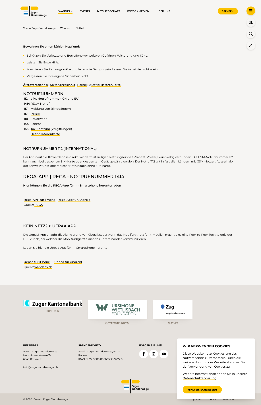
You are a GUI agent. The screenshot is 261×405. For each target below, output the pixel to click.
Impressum (197, 399)
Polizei (82, 85)
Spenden (227, 11)
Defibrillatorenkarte (106, 85)
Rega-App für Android (74, 200)
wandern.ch (43, 267)
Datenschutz (230, 399)
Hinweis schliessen (202, 389)
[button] (250, 11)
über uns (163, 11)
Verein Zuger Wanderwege (39, 28)
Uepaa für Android (68, 262)
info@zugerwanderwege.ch (40, 367)
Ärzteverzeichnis (35, 85)
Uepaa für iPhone (37, 262)
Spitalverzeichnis (62, 85)
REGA (38, 205)
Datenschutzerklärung (199, 378)
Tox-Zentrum (40, 129)
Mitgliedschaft (108, 11)
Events (85, 11)
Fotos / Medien (138, 11)
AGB (213, 399)
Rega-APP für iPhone (39, 200)
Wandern (65, 11)
